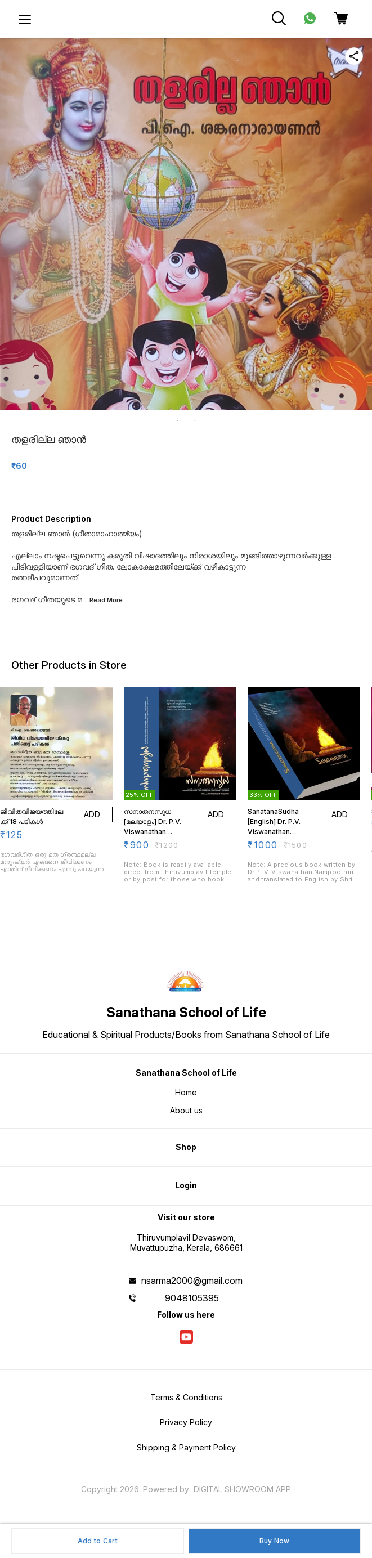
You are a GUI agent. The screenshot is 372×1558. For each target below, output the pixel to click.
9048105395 (192, 1298)
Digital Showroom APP (242, 1489)
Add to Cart (98, 1541)
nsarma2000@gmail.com (192, 1280)
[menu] (25, 19)
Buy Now (274, 1541)
